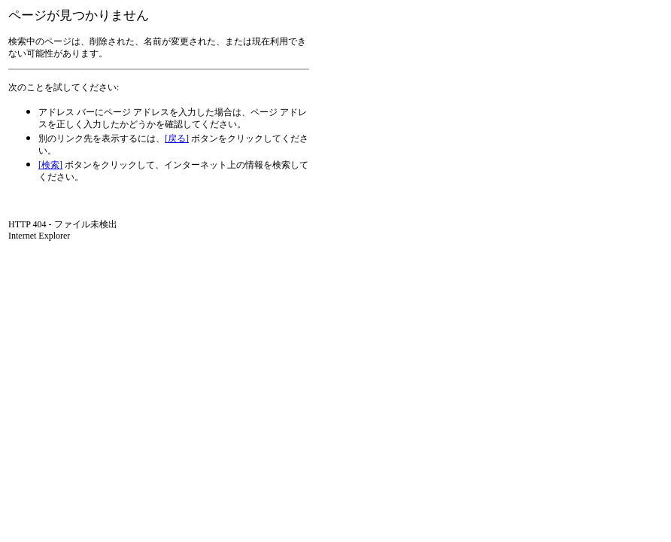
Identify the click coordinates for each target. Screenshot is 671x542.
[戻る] (177, 138)
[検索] (50, 165)
